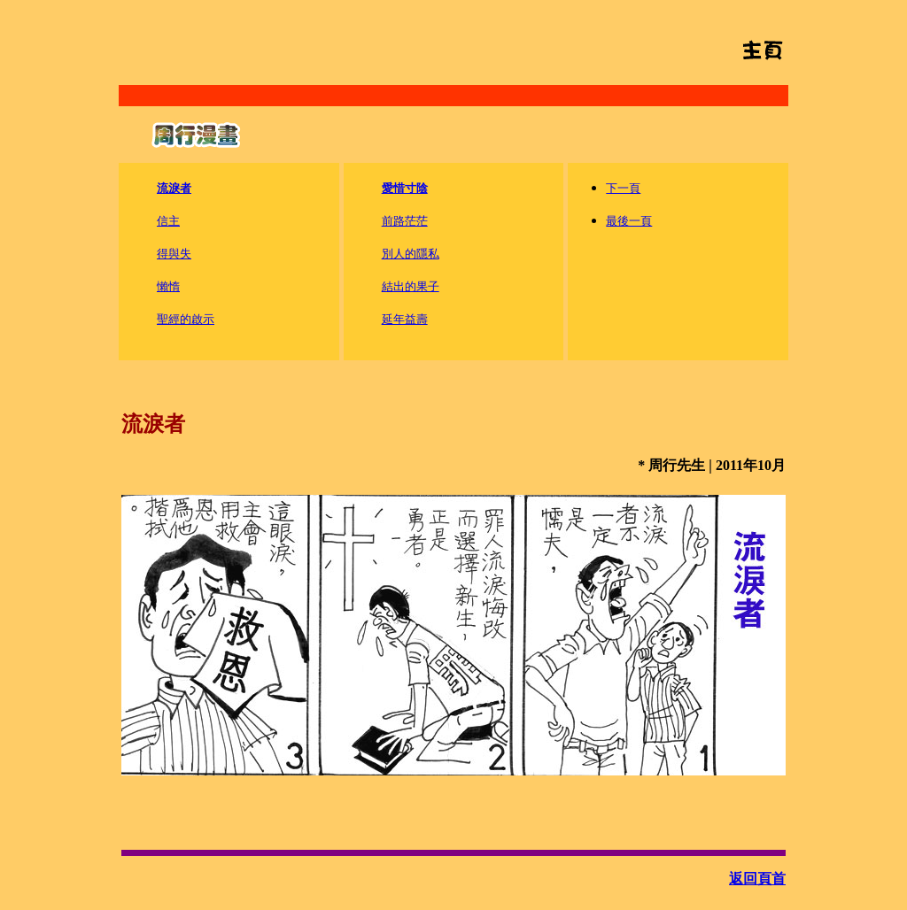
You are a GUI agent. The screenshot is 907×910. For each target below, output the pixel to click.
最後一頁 (629, 221)
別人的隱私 (410, 253)
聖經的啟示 (185, 319)
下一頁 (623, 188)
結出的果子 (410, 286)
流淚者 (174, 188)
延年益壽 (405, 319)
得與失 (174, 253)
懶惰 (168, 286)
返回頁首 (757, 878)
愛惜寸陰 (405, 188)
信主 (168, 221)
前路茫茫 (405, 221)
